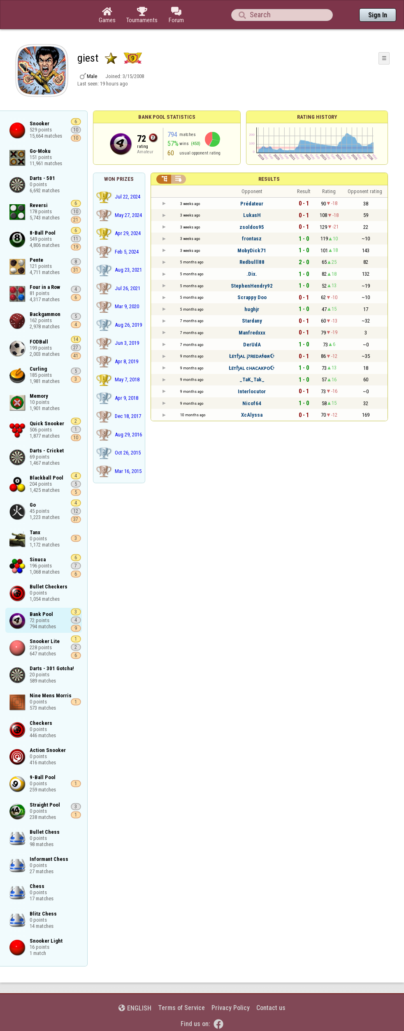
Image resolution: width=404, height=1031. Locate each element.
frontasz (252, 238)
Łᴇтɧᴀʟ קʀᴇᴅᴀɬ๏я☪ (252, 356)
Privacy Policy (230, 1008)
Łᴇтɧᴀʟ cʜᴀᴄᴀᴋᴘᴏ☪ (252, 368)
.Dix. (251, 274)
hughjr (251, 309)
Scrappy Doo (252, 297)
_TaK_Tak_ (252, 379)
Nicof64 (251, 403)
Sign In (377, 15)
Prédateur (251, 204)
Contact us (271, 1008)
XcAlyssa (251, 415)
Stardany (252, 321)
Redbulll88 (252, 262)
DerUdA (252, 344)
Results (269, 179)
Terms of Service (181, 1008)
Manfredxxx (252, 333)
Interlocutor (252, 391)
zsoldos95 (251, 227)
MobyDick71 (251, 250)
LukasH (252, 215)
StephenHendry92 (252, 286)
